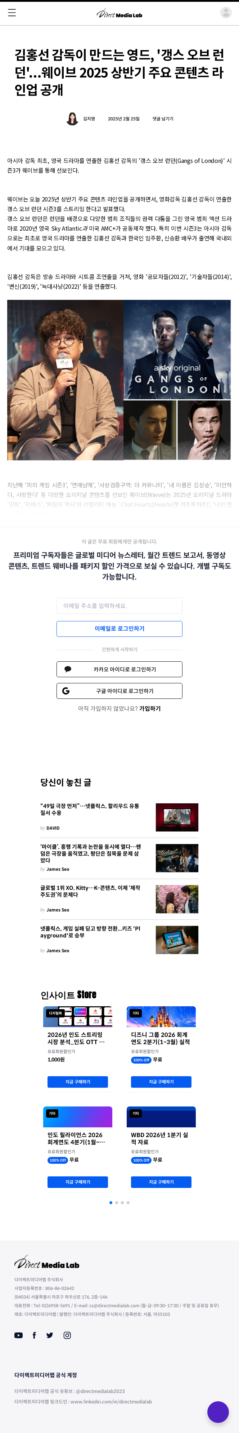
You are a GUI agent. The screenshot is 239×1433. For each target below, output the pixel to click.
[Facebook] (34, 1335)
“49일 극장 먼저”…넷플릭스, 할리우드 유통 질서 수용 (89, 809)
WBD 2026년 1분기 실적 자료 (159, 1139)
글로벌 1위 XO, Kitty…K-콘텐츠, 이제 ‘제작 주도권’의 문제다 (90, 891)
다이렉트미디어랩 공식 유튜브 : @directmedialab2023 (69, 1391)
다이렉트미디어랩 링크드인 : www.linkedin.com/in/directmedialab (83, 1401)
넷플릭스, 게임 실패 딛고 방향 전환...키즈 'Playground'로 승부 (90, 932)
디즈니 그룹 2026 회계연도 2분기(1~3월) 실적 (160, 1039)
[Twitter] (49, 1335)
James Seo (57, 869)
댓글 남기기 (163, 118)
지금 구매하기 (78, 1081)
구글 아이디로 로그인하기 (125, 691)
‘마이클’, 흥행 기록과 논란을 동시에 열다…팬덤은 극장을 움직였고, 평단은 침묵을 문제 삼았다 (90, 854)
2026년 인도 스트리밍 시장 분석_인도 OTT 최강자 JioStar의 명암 (76, 1039)
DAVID (53, 828)
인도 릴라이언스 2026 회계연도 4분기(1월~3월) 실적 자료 (75, 1139)
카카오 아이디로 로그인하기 (125, 669)
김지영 (89, 118)
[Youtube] (18, 1335)
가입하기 (150, 709)
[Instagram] (67, 1335)
